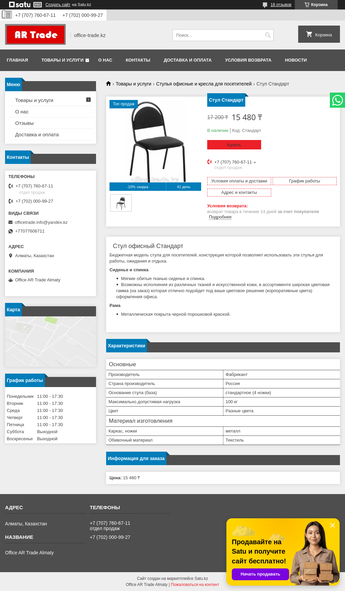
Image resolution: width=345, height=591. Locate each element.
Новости (296, 60)
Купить (234, 144)
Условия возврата (248, 60)
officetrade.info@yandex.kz (41, 222)
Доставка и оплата (188, 60)
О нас (105, 60)
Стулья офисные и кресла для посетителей (204, 83)
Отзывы (24, 123)
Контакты (138, 60)
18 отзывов (281, 4)
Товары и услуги (62, 60)
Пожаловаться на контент (195, 584)
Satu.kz (201, 578)
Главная (17, 60)
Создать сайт (57, 4)
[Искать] (268, 35)
